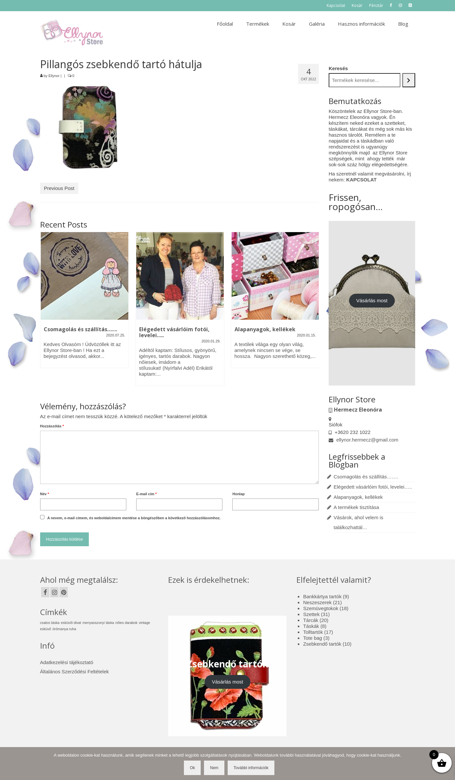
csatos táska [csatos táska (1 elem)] (50, 623)
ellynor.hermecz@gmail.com (363, 440)
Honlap (238, 494)
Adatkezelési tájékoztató (66, 662)
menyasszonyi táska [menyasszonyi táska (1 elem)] (98, 623)
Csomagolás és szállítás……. (366, 476)
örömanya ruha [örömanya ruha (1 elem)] (64, 629)
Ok (192, 768)
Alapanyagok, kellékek (358, 497)
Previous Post (59, 188)
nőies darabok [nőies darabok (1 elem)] (126, 623)
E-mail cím (146, 494)
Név (44, 494)
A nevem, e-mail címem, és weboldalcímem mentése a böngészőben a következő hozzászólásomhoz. (134, 518)
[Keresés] (408, 80)
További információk (251, 768)
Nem (214, 768)
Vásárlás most (372, 300)
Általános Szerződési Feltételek (74, 671)
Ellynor (54, 76)
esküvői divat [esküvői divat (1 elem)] (71, 623)
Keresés (338, 68)
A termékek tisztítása (356, 507)
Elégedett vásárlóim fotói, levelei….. (373, 487)
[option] (84, 303)
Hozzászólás (52, 426)
